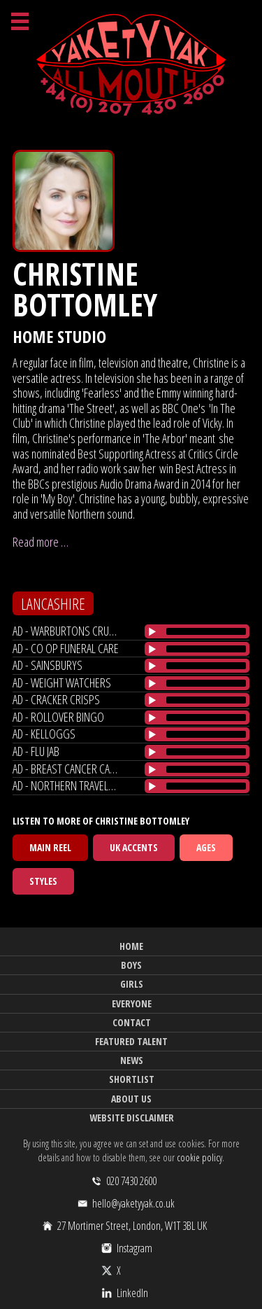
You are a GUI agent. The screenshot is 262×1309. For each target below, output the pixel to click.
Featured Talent (131, 1041)
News (131, 1060)
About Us (131, 1098)
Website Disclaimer (131, 1117)
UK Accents (134, 847)
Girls (131, 983)
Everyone (132, 1003)
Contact (131, 1022)
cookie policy (199, 1157)
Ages (206, 847)
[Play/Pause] (152, 631)
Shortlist (131, 1079)
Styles (43, 881)
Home (131, 946)
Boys (131, 965)
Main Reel (50, 847)
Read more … (40, 541)
